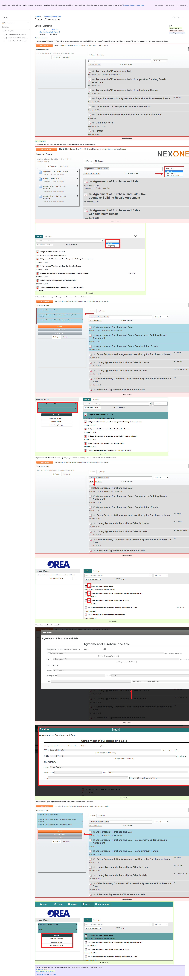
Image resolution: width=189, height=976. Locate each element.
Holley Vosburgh (55, 32)
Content (37, 16)
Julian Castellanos (44, 32)
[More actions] (183, 17)
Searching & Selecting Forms (52, 16)
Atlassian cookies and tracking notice (133, 5)
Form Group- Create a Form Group (46, 974)
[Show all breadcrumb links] (41, 17)
